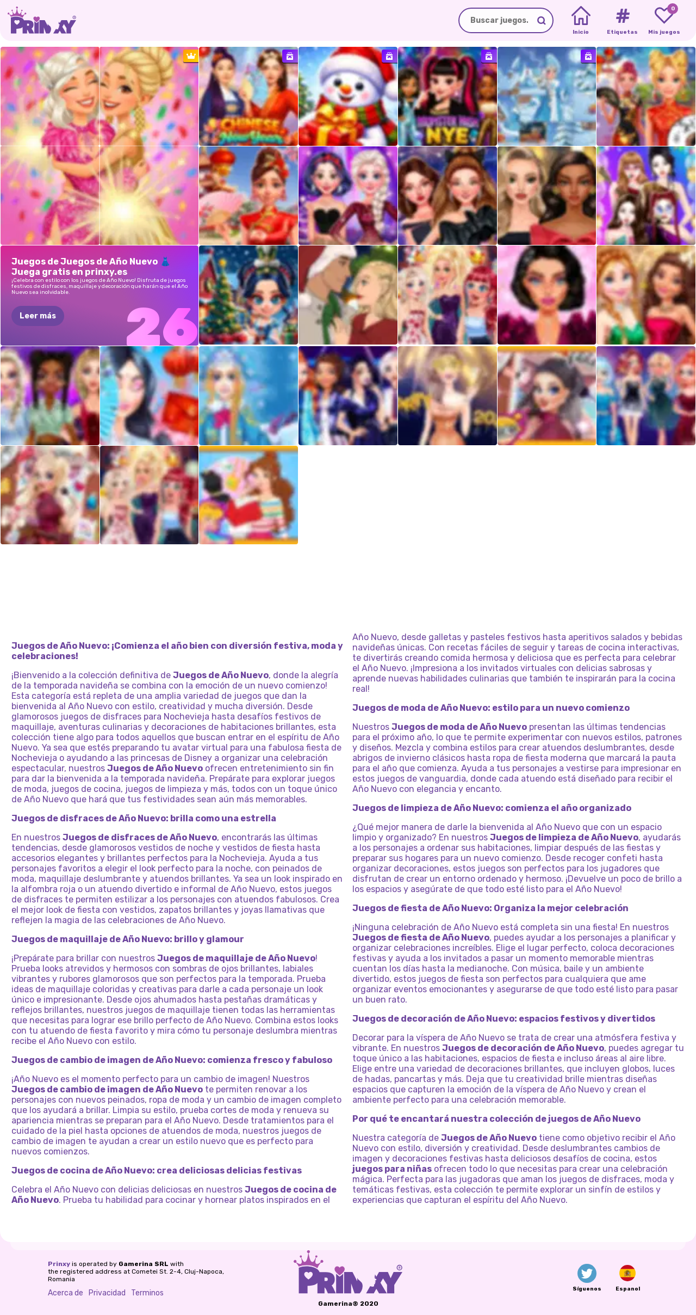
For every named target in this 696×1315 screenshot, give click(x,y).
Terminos (147, 1292)
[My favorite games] (664, 20)
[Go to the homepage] (38, 20)
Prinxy (59, 1263)
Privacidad (107, 1292)
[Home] (581, 20)
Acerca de (65, 1292)
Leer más (38, 316)
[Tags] (622, 20)
